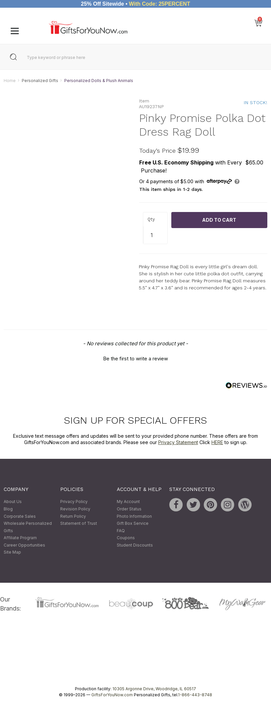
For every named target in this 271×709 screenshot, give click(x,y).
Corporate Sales (20, 516)
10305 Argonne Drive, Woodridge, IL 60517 (154, 689)
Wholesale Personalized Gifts (28, 527)
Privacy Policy (74, 501)
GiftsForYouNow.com (112, 695)
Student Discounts (135, 545)
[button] (135, 357)
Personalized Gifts (40, 80)
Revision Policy (75, 508)
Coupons (126, 538)
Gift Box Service (133, 523)
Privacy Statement (178, 442)
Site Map (12, 552)
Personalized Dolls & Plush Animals (98, 80)
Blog (8, 508)
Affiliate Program (20, 538)
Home (10, 80)
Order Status (129, 508)
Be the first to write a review (135, 358)
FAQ (121, 530)
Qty (151, 219)
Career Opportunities (24, 545)
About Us (13, 501)
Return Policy (73, 516)
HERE (217, 442)
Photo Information (134, 516)
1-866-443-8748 (195, 695)
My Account (128, 501)
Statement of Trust (78, 523)
